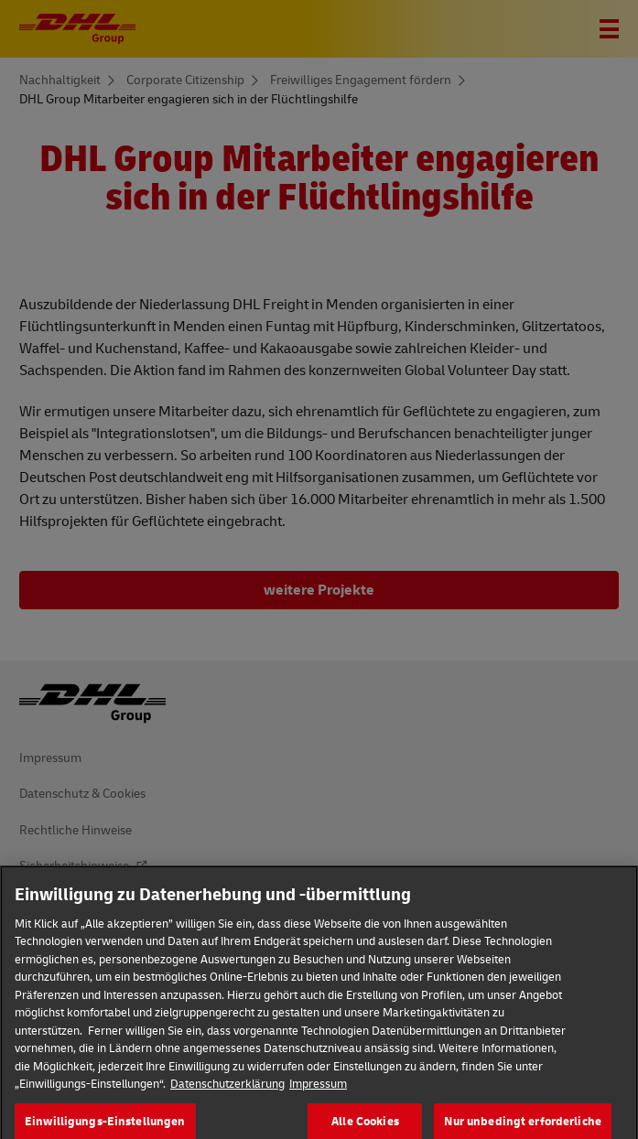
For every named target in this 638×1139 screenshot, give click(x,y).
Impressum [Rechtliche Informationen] (318, 1092)
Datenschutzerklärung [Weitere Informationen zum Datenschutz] (227, 1092)
